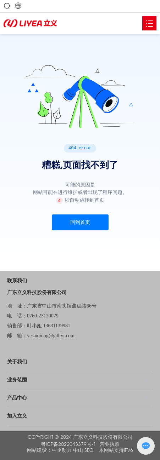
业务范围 (17, 380)
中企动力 (62, 450)
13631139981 (56, 325)
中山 (78, 450)
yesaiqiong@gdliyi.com (51, 335)
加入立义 (17, 416)
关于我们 (17, 362)
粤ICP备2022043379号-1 (68, 444)
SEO (88, 450)
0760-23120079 (43, 315)
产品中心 (17, 398)
